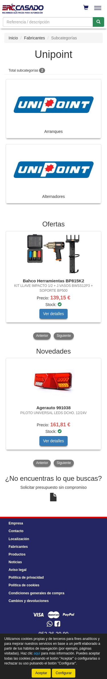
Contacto (16, 531)
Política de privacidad (26, 577)
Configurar (64, 673)
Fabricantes (34, 38)
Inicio (13, 38)
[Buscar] (98, 22)
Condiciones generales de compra (36, 593)
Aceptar (41, 673)
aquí (37, 653)
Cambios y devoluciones (29, 601)
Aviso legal (18, 570)
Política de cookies (24, 585)
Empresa (16, 523)
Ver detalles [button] (53, 313)
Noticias (15, 562)
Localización (19, 539)
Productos (17, 554)
